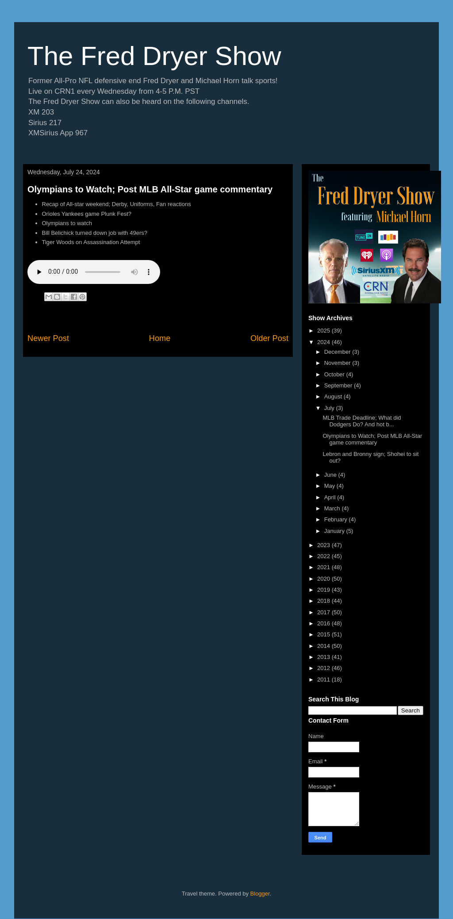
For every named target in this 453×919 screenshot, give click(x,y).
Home (160, 338)
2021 (324, 567)
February (336, 519)
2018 (324, 600)
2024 (324, 342)
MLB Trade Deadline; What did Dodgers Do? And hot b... (361, 421)
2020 (324, 578)
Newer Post (48, 338)
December (338, 351)
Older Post (269, 338)
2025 (324, 330)
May (330, 485)
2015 (324, 634)
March (333, 508)
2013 (324, 657)
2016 (324, 623)
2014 (324, 646)
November (338, 363)
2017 (324, 612)
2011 (324, 679)
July (330, 408)
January (335, 531)
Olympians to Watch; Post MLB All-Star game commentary (150, 189)
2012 (324, 668)
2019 (324, 589)
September (339, 385)
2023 (324, 545)
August (334, 396)
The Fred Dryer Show (154, 56)
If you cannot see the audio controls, (93, 272)
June (331, 474)
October (335, 374)
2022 (324, 556)
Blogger (260, 893)
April (331, 497)
